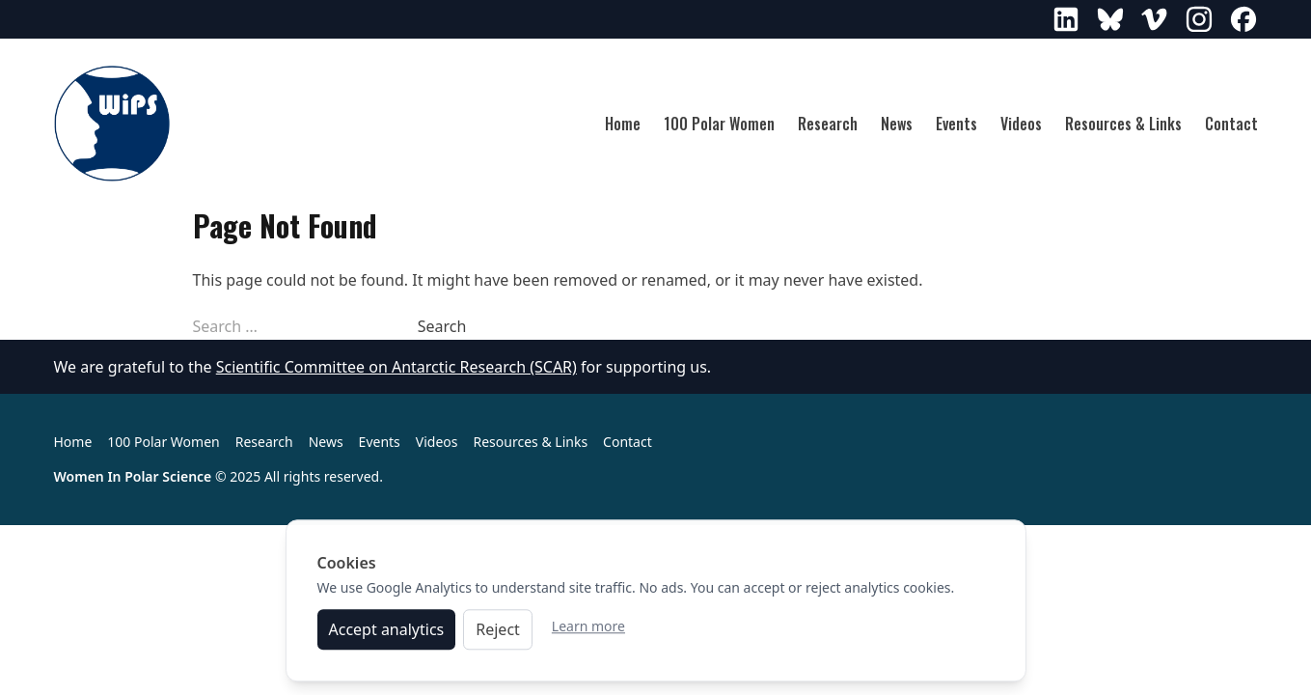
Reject (498, 634)
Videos (1021, 123)
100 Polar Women (719, 123)
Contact (1231, 123)
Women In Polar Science (133, 476)
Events (956, 123)
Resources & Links (1123, 123)
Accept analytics (387, 634)
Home (623, 123)
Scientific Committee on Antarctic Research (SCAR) (396, 366)
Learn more (588, 631)
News (897, 123)
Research (828, 123)
